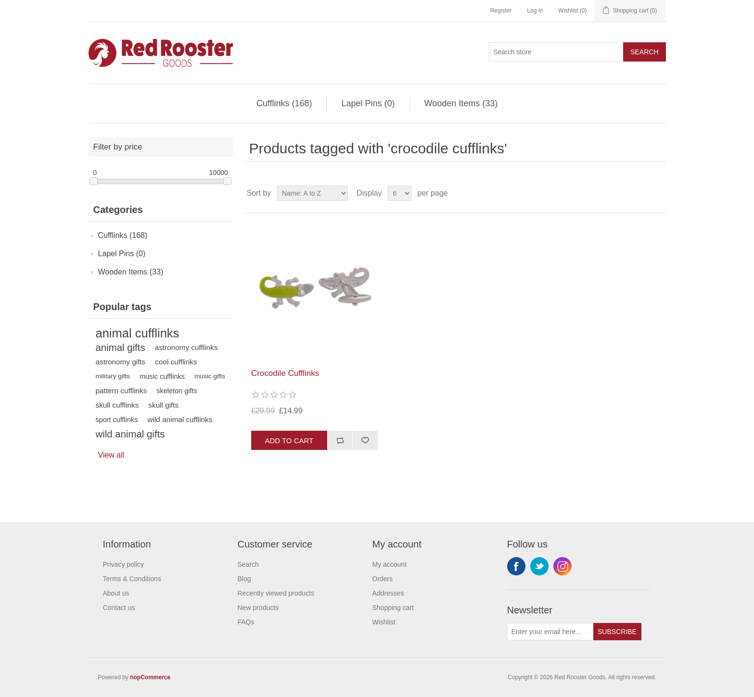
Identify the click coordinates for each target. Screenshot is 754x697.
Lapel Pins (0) (368, 103)
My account (389, 564)
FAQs (246, 622)
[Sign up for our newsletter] (550, 631)
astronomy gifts (121, 362)
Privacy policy (123, 564)
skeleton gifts (176, 391)
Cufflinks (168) (284, 103)
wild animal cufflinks (180, 419)
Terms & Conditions (132, 579)
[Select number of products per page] (399, 193)
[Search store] (556, 52)
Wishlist (384, 622)
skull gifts (163, 405)
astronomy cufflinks (186, 347)
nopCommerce (150, 677)
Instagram (562, 566)
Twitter (539, 566)
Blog (244, 579)
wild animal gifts (130, 434)
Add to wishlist (365, 440)
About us (116, 593)
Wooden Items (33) (461, 103)
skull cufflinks (117, 405)
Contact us (119, 607)
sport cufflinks (117, 419)
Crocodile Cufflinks (285, 373)
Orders (382, 579)
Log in (535, 10)
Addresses (388, 593)
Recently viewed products (276, 593)
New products (258, 607)
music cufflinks (162, 376)
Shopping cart (393, 607)
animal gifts (120, 347)
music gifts (209, 376)
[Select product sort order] (312, 193)
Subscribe (617, 631)
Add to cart (289, 440)
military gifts (113, 376)
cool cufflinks (176, 362)
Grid (640, 193)
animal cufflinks (137, 333)
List (658, 193)
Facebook (516, 566)
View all (111, 455)
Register (501, 10)
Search (644, 52)
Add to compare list (340, 440)
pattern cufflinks (121, 390)
